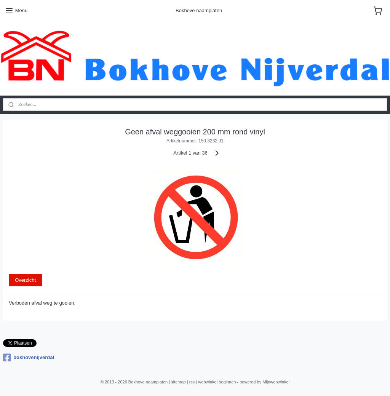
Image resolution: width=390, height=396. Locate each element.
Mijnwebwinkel (275, 382)
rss (192, 382)
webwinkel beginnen (217, 382)
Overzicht (25, 280)
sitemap (178, 382)
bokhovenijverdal (28, 357)
